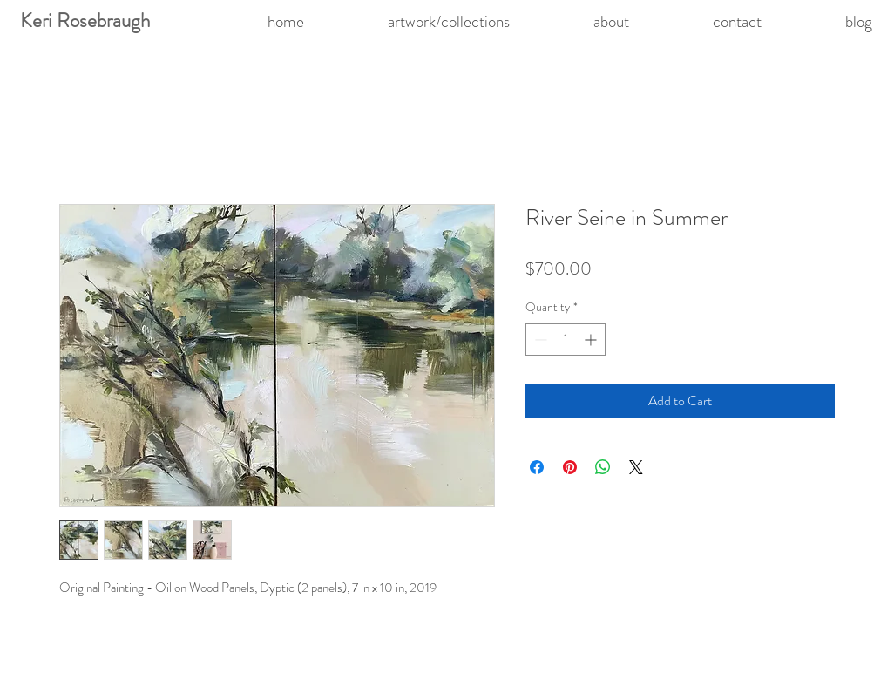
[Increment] (592, 339)
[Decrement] (539, 339)
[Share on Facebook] (536, 467)
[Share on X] (636, 467)
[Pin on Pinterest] (569, 467)
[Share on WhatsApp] (603, 467)
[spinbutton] (565, 339)
